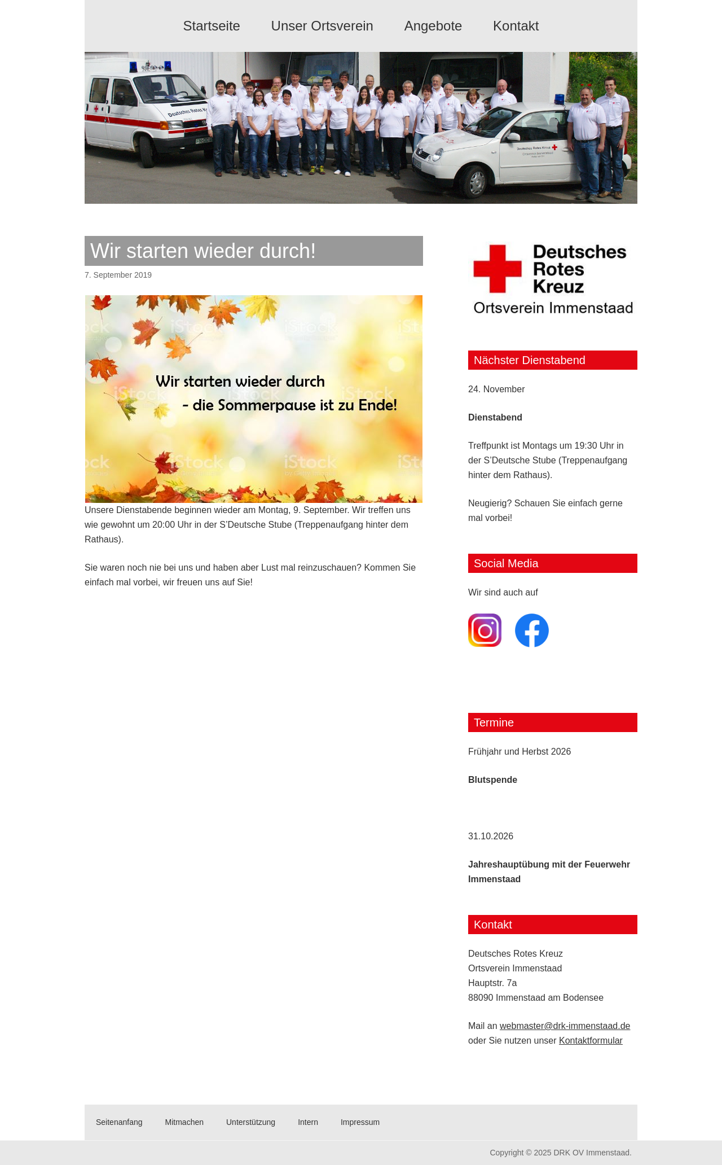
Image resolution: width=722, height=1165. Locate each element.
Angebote (433, 25)
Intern (308, 1122)
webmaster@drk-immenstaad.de (565, 1026)
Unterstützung (250, 1122)
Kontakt (516, 25)
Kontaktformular (591, 1040)
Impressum (360, 1122)
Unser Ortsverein (322, 25)
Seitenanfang (119, 1122)
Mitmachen (184, 1122)
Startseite (211, 25)
